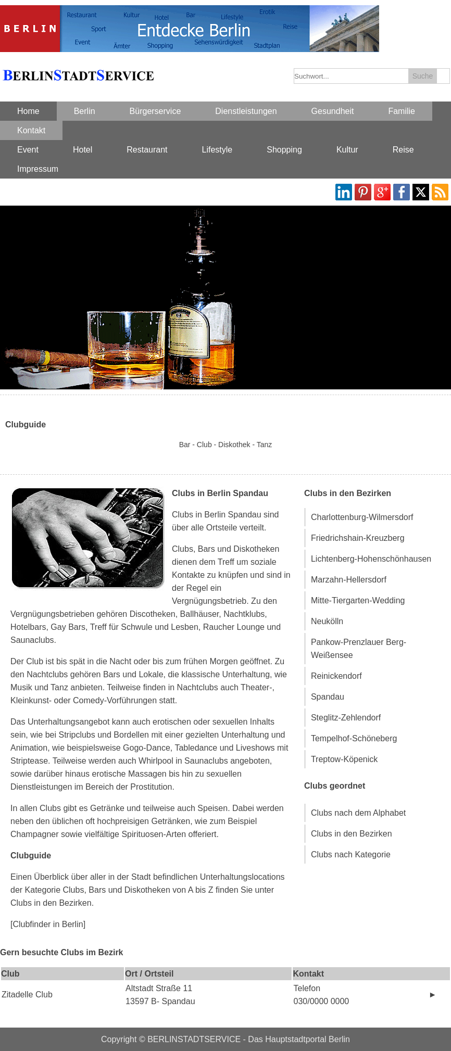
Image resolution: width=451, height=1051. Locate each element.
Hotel (82, 149)
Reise (403, 149)
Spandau (327, 696)
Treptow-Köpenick (344, 759)
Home (28, 111)
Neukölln (327, 621)
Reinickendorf (336, 676)
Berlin (84, 111)
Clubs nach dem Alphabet (358, 812)
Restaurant (147, 149)
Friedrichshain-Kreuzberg (358, 538)
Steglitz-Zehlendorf (346, 717)
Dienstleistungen (246, 111)
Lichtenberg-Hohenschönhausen (371, 558)
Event (28, 149)
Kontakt (31, 130)
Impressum (37, 168)
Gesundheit (332, 111)
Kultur (347, 149)
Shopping (284, 149)
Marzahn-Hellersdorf (348, 579)
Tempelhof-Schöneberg (354, 738)
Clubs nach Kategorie (351, 854)
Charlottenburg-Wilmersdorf (362, 517)
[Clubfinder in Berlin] (47, 924)
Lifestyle (217, 149)
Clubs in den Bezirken (351, 833)
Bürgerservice (155, 111)
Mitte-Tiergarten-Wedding (358, 600)
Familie (401, 111)
